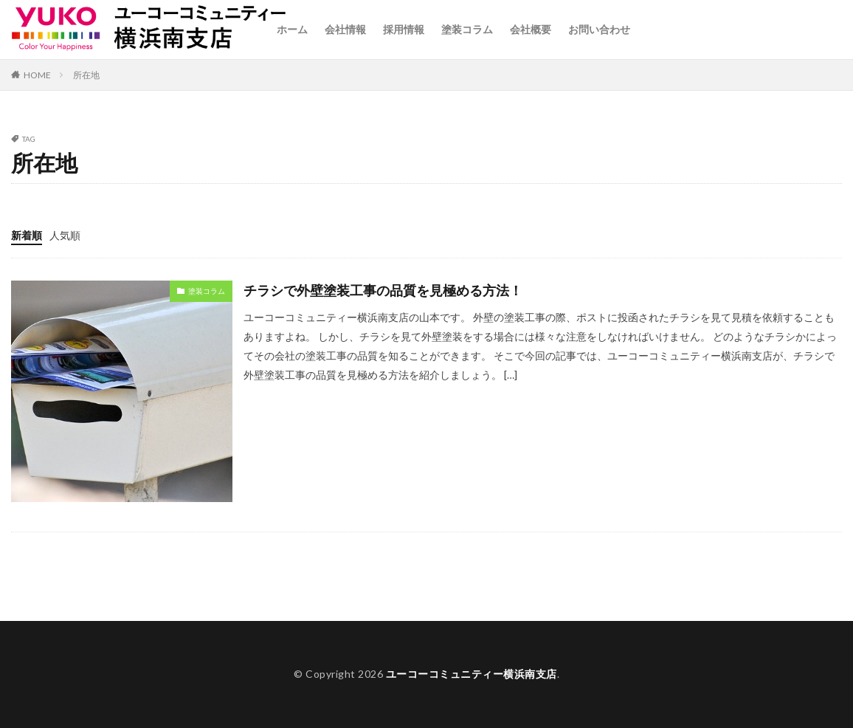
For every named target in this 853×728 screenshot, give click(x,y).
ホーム (292, 29)
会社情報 (345, 29)
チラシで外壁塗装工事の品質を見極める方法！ (383, 290)
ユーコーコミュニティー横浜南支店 (471, 673)
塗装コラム (467, 29)
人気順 (64, 235)
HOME (37, 74)
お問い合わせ (599, 29)
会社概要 (530, 29)
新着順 (26, 235)
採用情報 (403, 29)
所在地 (86, 74)
